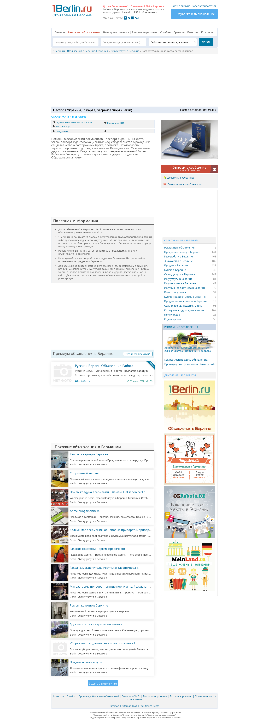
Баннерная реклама (116, 32)
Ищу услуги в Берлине (178, 278)
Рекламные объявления (179, 247)
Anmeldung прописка (85, 511)
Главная (60, 32)
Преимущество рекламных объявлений (189, 364)
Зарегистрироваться (204, 6)
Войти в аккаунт (180, 6)
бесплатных (120, 6)
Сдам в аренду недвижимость (183, 305)
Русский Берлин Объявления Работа (104, 365)
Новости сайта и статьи (84, 32)
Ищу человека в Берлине (180, 283)
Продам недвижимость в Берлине (185, 301)
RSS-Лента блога (149, 706)
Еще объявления (103, 683)
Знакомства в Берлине (178, 261)
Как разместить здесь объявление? (186, 359)
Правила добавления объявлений (99, 696)
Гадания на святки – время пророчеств (97, 549)
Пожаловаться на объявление (185, 184)
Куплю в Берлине (175, 270)
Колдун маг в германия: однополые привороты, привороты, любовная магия (124, 530)
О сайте (165, 32)
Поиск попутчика (175, 292)
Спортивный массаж (84, 473)
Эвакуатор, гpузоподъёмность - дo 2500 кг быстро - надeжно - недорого (187, 349)
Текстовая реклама (144, 32)
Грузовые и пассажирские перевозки (96, 624)
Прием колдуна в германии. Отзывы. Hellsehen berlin (107, 492)
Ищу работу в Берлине (178, 256)
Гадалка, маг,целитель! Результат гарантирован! (104, 568)
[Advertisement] (133, 80)
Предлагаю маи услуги (86, 662)
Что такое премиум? (138, 354)
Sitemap (114, 706)
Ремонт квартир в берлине (89, 454)
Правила (179, 32)
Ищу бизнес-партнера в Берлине (184, 287)
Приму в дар (172, 314)
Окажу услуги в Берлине (179, 274)
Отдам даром (172, 319)
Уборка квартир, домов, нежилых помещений (102, 643)
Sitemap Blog (129, 706)
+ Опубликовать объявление (194, 14)
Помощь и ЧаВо (131, 696)
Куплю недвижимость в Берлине (185, 296)
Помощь (192, 32)
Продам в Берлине (176, 265)
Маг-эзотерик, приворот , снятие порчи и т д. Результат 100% (113, 586)
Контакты (207, 32)
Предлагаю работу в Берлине (182, 252)
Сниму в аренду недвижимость (184, 310)
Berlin (65, 131)
